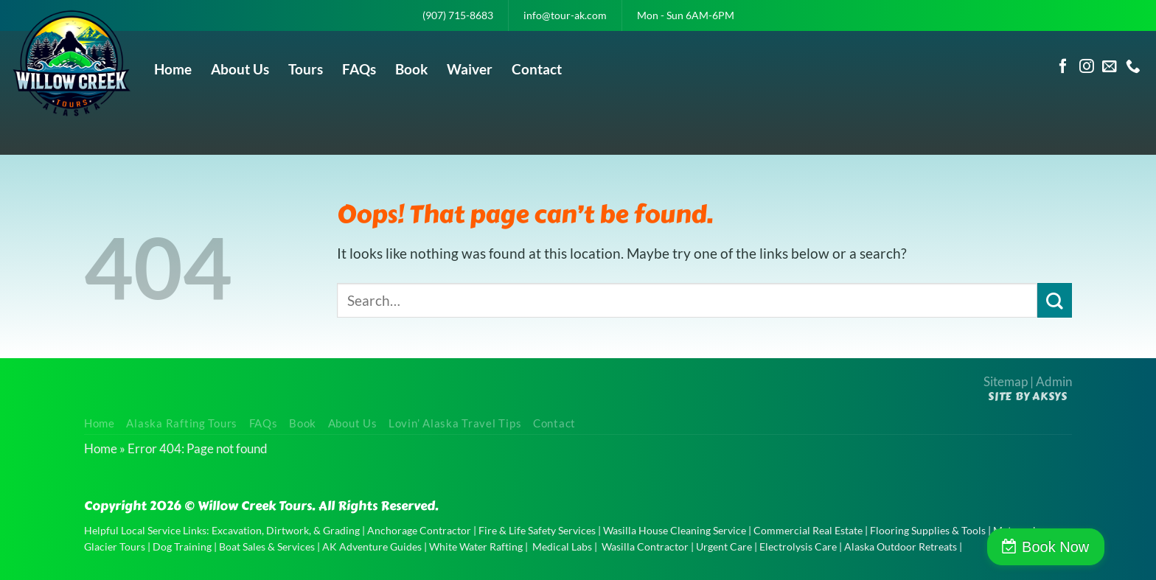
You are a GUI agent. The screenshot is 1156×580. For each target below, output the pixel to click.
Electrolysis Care (798, 546)
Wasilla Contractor (645, 546)
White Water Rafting (476, 546)
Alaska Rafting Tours (181, 423)
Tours (305, 68)
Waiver (469, 68)
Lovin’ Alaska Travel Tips (455, 423)
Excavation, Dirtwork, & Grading (286, 530)
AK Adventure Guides (372, 546)
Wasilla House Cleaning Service (674, 530)
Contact (537, 68)
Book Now (1092, 547)
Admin (1054, 381)
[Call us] (1133, 67)
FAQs (359, 68)
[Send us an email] (1109, 67)
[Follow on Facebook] (1063, 67)
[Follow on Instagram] (1086, 67)
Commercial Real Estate (808, 530)
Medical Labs (562, 546)
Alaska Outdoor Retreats (900, 546)
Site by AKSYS (1028, 396)
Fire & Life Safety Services (537, 530)
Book (411, 68)
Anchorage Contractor (419, 530)
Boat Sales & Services (267, 546)
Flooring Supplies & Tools (928, 530)
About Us (240, 68)
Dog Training (182, 546)
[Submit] (1054, 300)
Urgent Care (724, 546)
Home (173, 68)
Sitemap (1005, 381)
